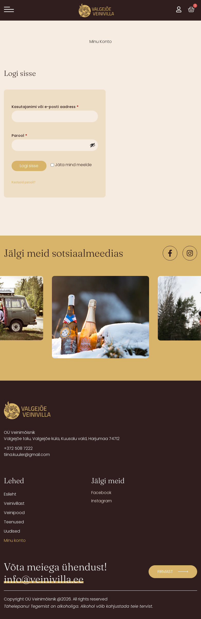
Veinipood (14, 513)
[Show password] (92, 145)
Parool (26, 135)
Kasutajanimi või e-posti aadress (52, 106)
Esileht (10, 494)
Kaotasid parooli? (23, 182)
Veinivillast (14, 503)
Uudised (12, 531)
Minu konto (15, 540)
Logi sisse (29, 166)
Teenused (14, 522)
